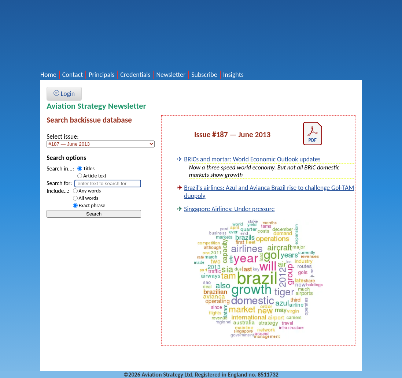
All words (88, 198)
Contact (72, 75)
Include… (57, 190)
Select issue (62, 136)
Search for (58, 183)
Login (64, 94)
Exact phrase (92, 205)
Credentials (135, 75)
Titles (89, 168)
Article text (94, 175)
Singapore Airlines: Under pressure (229, 209)
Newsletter (170, 75)
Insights (233, 75)
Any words (90, 190)
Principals (101, 75)
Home (48, 75)
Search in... (60, 168)
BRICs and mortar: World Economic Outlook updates (252, 159)
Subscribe (204, 75)
